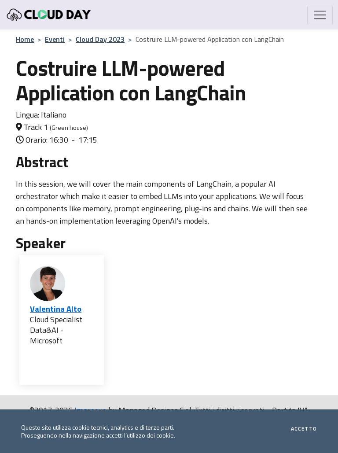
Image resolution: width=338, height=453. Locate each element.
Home (25, 39)
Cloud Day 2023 (100, 39)
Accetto (304, 428)
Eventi (55, 39)
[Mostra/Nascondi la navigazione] (320, 15)
